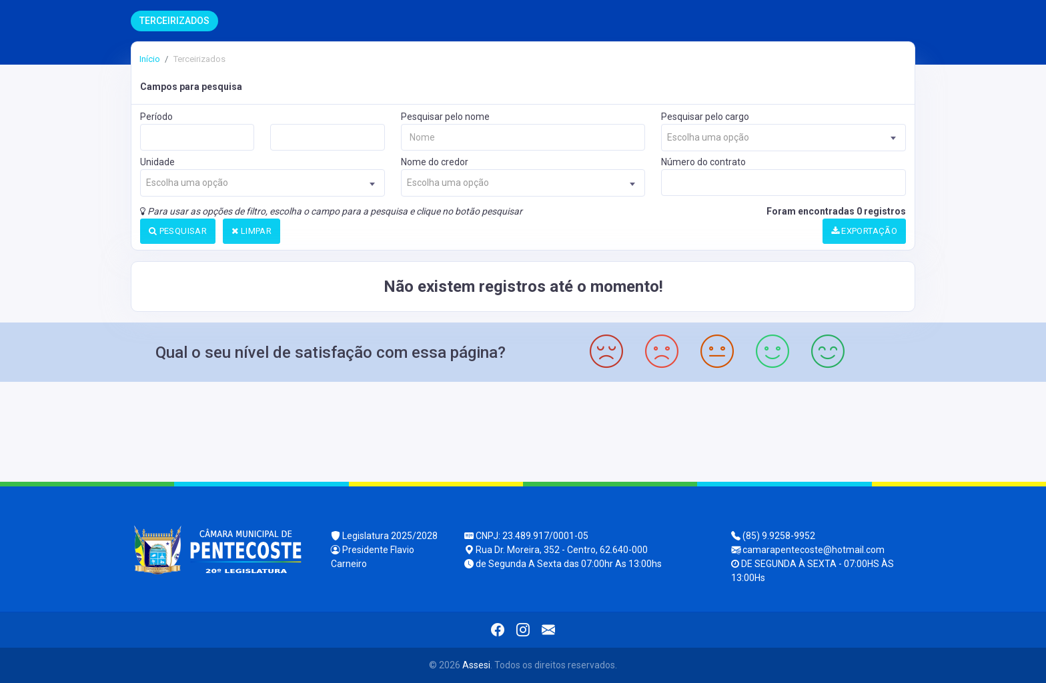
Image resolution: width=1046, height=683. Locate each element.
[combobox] (783, 137)
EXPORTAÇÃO (864, 231)
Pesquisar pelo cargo (705, 116)
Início (149, 59)
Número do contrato (703, 162)
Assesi (476, 665)
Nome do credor (434, 162)
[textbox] (783, 138)
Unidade (157, 162)
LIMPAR (251, 231)
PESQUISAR (178, 231)
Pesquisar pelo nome (445, 116)
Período (156, 116)
